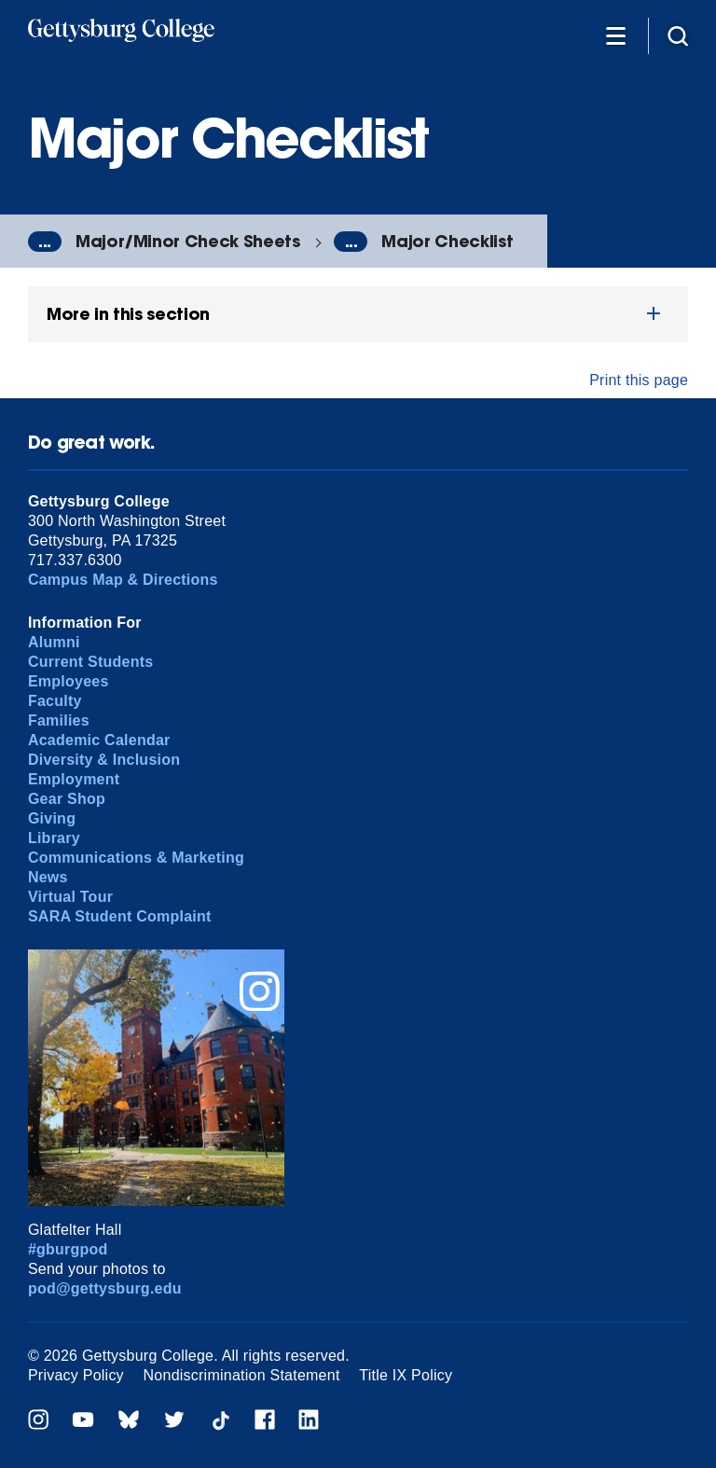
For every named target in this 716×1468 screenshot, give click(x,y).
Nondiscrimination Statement (242, 1375)
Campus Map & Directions (123, 580)
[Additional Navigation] (615, 35)
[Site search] (678, 35)
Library (54, 838)
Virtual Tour (70, 897)
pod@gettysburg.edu (105, 1288)
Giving (52, 818)
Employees (68, 681)
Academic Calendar (99, 740)
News (48, 877)
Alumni (54, 642)
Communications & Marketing (136, 858)
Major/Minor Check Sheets (188, 241)
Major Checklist (447, 241)
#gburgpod (68, 1249)
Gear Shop (66, 799)
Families (59, 720)
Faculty (55, 701)
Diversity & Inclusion (104, 760)
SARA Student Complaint (120, 916)
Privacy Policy (76, 1375)
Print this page (638, 380)
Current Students (91, 662)
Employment (73, 779)
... (44, 241)
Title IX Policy (405, 1375)
